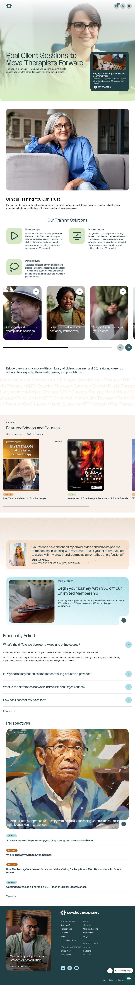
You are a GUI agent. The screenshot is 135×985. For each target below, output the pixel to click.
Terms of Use (108, 980)
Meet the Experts (90, 929)
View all (10, 896)
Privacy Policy (122, 980)
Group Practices (68, 951)
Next (128, 347)
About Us (87, 925)
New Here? (65, 925)
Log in (123, 6)
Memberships (66, 929)
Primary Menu (129, 6)
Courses (64, 933)
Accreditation (88, 933)
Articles (86, 947)
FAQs (85, 936)
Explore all (8, 711)
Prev (120, 347)
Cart (116, 5)
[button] (67, 654)
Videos (63, 936)
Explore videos (34, 434)
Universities (66, 955)
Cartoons (87, 951)
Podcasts (87, 955)
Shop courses (12, 434)
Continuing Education (70, 940)
